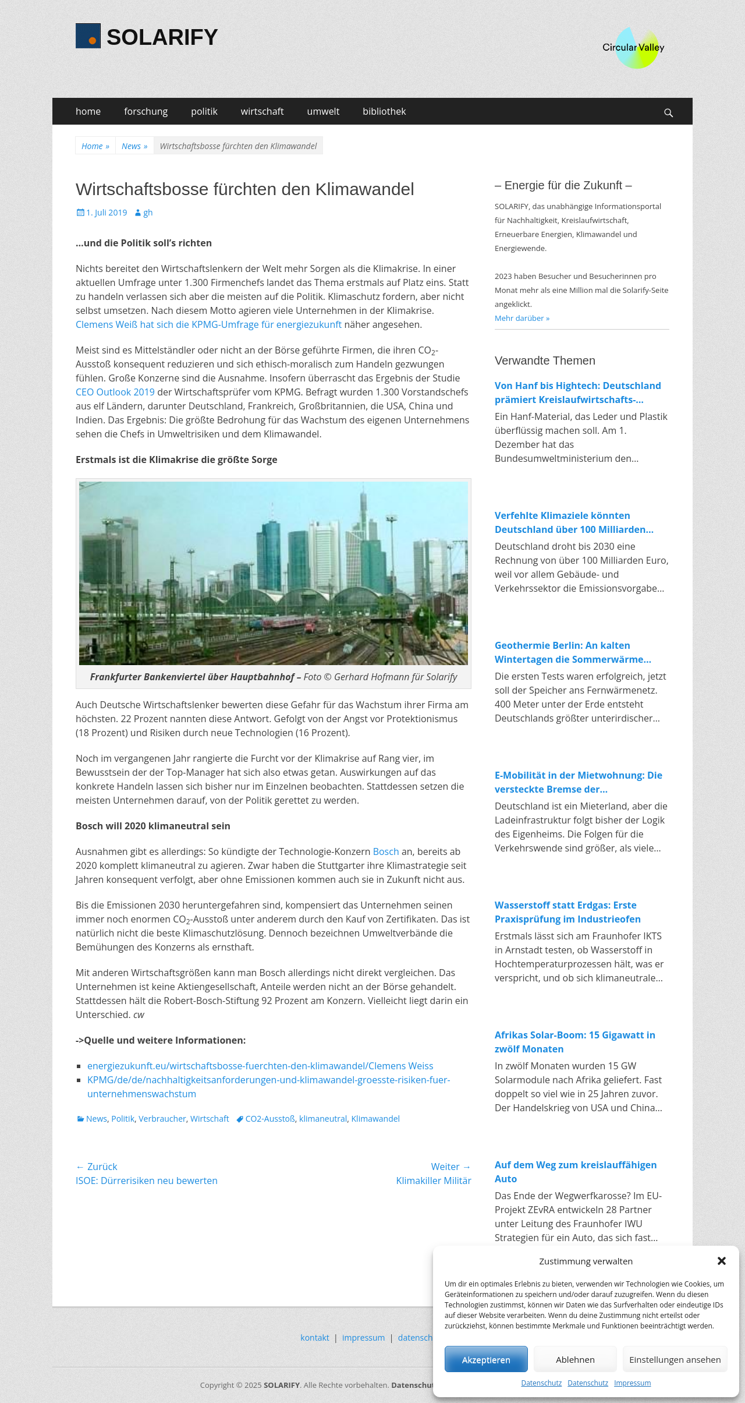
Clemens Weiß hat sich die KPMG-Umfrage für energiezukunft (209, 324)
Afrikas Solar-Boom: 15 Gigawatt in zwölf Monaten (575, 1042)
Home (95, 146)
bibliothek (384, 111)
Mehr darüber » (522, 318)
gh (147, 212)
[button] (722, 1261)
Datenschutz (541, 1383)
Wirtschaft (209, 1118)
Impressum (632, 1383)
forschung (146, 111)
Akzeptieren (486, 1359)
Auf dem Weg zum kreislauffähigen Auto (576, 1171)
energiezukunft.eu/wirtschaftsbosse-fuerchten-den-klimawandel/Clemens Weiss (260, 1065)
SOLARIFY (162, 37)
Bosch (386, 851)
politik (204, 111)
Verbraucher (162, 1118)
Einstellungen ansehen (675, 1359)
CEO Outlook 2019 (115, 392)
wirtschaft (262, 111)
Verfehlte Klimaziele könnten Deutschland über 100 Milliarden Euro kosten (570, 522)
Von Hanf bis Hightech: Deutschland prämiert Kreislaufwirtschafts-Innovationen (578, 393)
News (134, 146)
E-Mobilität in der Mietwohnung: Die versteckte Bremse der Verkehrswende (578, 782)
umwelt (323, 111)
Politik (122, 1118)
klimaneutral (323, 1118)
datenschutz (421, 1337)
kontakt (314, 1337)
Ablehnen (575, 1359)
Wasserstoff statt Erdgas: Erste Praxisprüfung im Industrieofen (568, 912)
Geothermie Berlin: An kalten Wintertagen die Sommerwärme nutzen (569, 652)
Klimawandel (376, 1118)
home (88, 111)
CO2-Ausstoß (270, 1118)
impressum (363, 1337)
